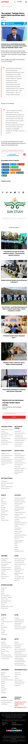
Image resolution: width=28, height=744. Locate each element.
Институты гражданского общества (21, 522)
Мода (2, 653)
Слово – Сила (4, 599)
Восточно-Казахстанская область (7, 485)
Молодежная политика (20, 501)
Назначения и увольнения (18, 529)
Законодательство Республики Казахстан (20, 664)
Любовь (3, 649)
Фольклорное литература (18, 646)
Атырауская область (6, 438)
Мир (2, 500)
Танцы (2, 619)
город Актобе (4, 444)
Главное (17, 547)
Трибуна (17, 549)
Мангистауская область (7, 435)
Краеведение (18, 568)
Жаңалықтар (9, 6)
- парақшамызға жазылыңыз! (12, 155)
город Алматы (18, 453)
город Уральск (4, 433)
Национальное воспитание (18, 624)
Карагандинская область (21, 438)
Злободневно (5, 669)
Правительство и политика (19, 515)
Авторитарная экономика (4, 565)
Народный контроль (6, 567)
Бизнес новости (5, 576)
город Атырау (4, 440)
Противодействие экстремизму (5, 677)
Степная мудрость (5, 595)
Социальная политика (20, 512)
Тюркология (17, 566)
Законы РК (17, 533)
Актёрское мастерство (6, 621)
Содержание (18, 685)
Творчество (4, 588)
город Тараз (17, 466)
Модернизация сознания (7, 606)
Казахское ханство (19, 562)
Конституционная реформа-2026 (19, 541)
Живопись (3, 618)
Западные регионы (6, 426)
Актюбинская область (6, 442)
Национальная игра (19, 619)
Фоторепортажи (5, 658)
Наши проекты (4, 511)
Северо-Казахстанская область (6, 463)
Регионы (3, 691)
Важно (16, 556)
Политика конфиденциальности (17, 724)
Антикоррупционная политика (6, 570)
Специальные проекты (20, 651)
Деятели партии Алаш (20, 564)
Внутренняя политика (20, 498)
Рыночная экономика (6, 562)
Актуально (18, 495)
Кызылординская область (19, 473)
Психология (17, 672)
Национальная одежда (20, 627)
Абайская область (5, 488)
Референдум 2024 (19, 551)
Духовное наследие (7, 585)
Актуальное (4, 503)
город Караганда (19, 436)
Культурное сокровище (6, 597)
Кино (2, 625)
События (3, 681)
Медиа (2, 632)
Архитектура (4, 634)
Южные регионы (19, 450)
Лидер (2, 674)
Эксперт (3, 513)
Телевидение (4, 627)
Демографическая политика (19, 509)
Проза (2, 591)
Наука (16, 676)
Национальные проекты (20, 535)
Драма (2, 593)
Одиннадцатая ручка (6, 601)
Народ (16, 545)
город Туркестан (19, 464)
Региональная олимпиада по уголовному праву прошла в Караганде (14, 390)
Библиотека (4, 602)
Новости (3, 495)
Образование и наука (21, 669)
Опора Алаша (4, 608)
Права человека (18, 531)
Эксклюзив (3, 689)
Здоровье (3, 672)
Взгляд (2, 687)
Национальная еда (19, 621)
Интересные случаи (6, 655)
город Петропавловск (6, 461)
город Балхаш (18, 446)
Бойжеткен (4, 644)
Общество (3, 501)
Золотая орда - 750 (19, 576)
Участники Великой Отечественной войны (20, 661)
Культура (3, 615)
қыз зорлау (4, 150)
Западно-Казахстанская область (7, 430)
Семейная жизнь (5, 651)
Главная (3, 6)
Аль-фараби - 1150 (19, 578)
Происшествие (5, 520)
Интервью (3, 507)
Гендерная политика (20, 507)
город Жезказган (19, 442)
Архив (2, 518)
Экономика (4, 556)
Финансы (3, 578)
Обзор (2, 685)
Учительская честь (19, 683)
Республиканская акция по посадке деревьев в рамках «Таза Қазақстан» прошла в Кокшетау (14, 253)
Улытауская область (20, 440)
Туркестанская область (20, 463)
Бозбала (3, 642)
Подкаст (3, 683)
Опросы (3, 516)
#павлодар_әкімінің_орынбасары (15, 150)
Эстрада (3, 630)
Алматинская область (20, 455)
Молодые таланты (19, 644)
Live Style (3, 639)
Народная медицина (6, 702)
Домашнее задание (6, 646)
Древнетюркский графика (19, 574)
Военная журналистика (7, 656)
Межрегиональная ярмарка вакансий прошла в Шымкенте (14, 281)
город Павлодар (5, 457)
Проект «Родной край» (20, 649)
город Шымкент (18, 461)
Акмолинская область (20, 433)
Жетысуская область (20, 459)
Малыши (17, 642)
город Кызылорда (19, 470)
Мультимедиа (4, 514)
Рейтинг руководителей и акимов (20, 518)
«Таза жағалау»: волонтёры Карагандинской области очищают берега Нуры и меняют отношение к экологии (14, 309)
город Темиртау (18, 444)
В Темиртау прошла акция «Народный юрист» (14, 336)
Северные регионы (6, 450)
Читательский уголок (6, 647)
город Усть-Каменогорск (7, 483)
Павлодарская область (6, 459)
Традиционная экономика (4, 559)
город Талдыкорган (19, 457)
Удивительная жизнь (20, 682)
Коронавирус (4, 704)
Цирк (2, 629)
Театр (2, 623)
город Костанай (5, 453)
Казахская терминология (7, 680)
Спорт (2, 505)
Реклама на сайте (5, 724)
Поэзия (3, 590)
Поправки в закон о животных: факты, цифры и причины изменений (14, 363)
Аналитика (3, 574)
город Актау (4, 436)
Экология (3, 692)
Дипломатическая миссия (19, 537)
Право (16, 543)
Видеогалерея (18, 653)
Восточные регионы (6, 478)
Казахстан (3, 498)
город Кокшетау (18, 435)
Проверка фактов (19, 658)
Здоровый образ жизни (6, 700)
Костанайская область (6, 455)
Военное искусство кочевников (19, 570)
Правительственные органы (20, 525)
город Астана (18, 431)
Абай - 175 (17, 580)
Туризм (3, 572)
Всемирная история (19, 560)
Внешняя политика (19, 500)
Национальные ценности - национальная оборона (21, 655)
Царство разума (19, 680)
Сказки (3, 604)
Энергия (17, 678)
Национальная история (20, 558)
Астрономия (18, 674)
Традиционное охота (20, 628)
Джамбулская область (20, 468)
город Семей (4, 481)
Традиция (17, 618)
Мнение (3, 509)
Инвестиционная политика (19, 504)
